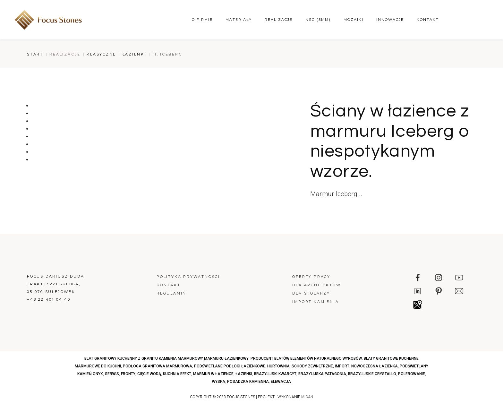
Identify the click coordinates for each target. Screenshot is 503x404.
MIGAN (307, 397)
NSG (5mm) (318, 19)
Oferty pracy (311, 276)
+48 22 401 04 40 (49, 299)
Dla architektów (316, 285)
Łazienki (134, 54)
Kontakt (428, 19)
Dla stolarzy (311, 293)
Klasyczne (101, 54)
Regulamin (171, 293)
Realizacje (279, 19)
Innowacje (390, 19)
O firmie (202, 19)
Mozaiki (353, 19)
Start (35, 54)
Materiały (239, 19)
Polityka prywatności (188, 276)
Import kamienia (315, 301)
